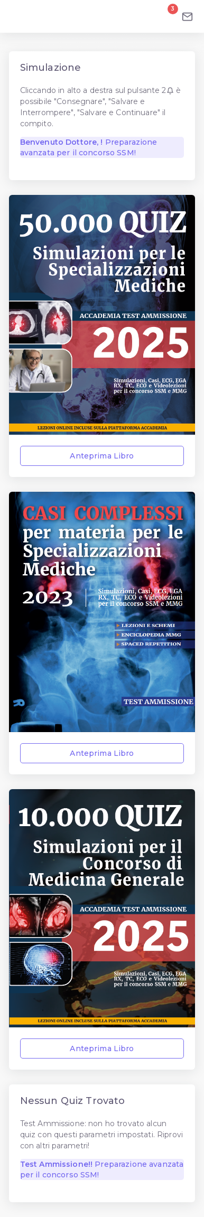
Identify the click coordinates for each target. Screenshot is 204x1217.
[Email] (187, 16)
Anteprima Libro (102, 456)
